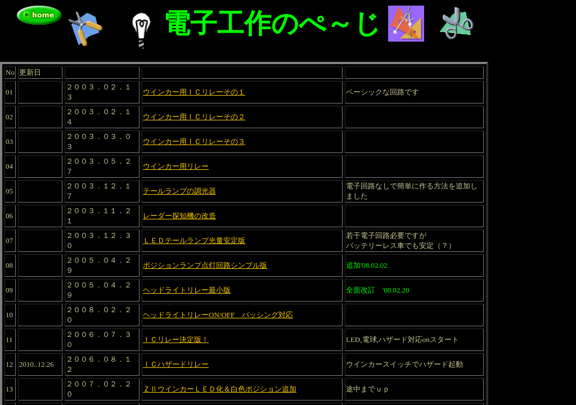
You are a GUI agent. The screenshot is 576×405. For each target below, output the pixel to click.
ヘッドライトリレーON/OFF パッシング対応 (218, 314)
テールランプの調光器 (179, 191)
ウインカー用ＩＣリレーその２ (194, 116)
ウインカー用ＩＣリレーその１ (194, 92)
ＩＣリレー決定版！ (176, 339)
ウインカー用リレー (176, 166)
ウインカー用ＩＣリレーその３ (194, 141)
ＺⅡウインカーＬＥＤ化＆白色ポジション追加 (219, 389)
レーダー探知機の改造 (179, 216)
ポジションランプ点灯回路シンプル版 (205, 265)
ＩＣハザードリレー (176, 364)
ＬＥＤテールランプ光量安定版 (194, 240)
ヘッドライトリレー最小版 (187, 290)
